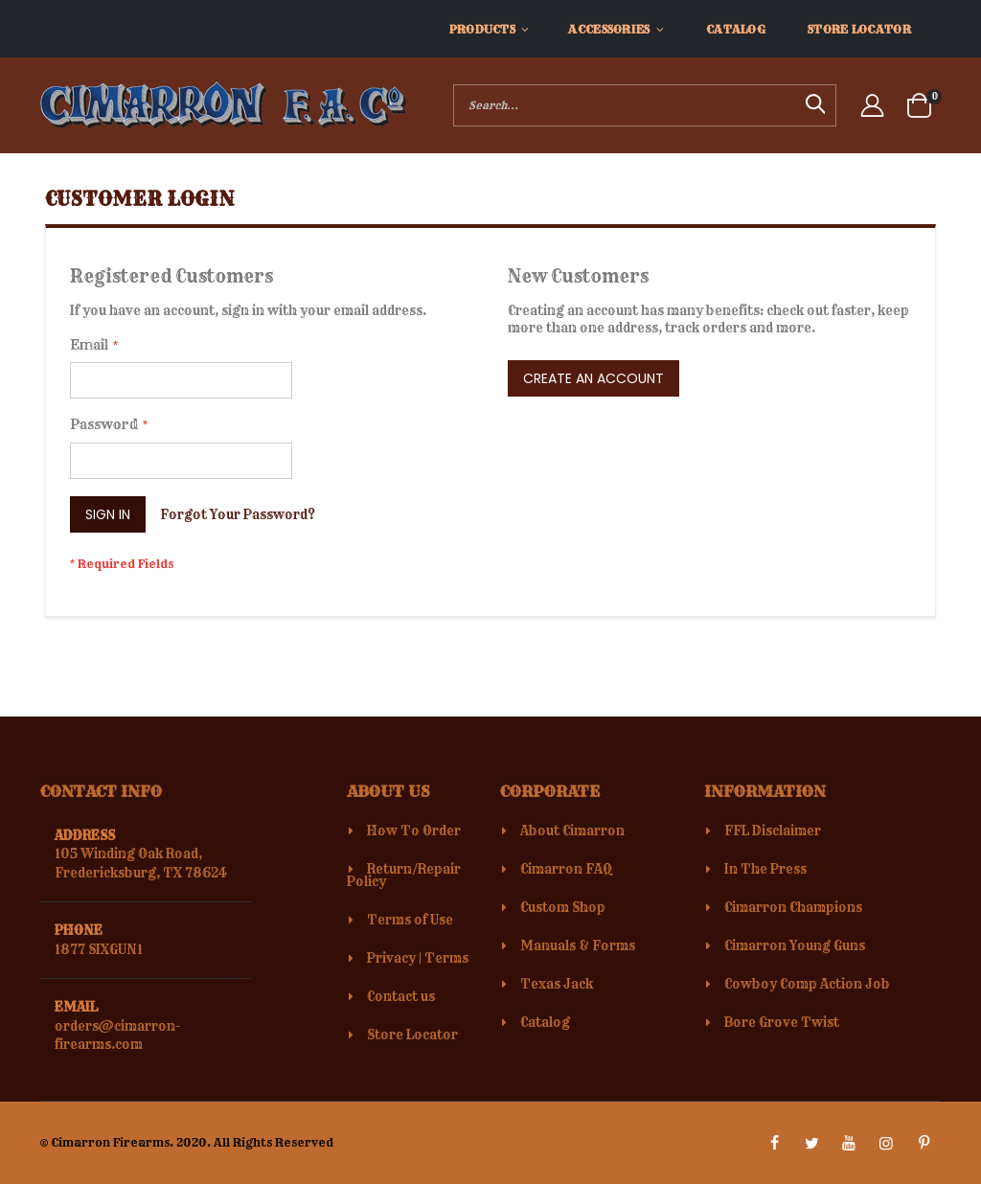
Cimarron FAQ (566, 869)
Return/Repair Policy (404, 875)
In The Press (765, 869)
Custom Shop (562, 907)
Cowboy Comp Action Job (807, 983)
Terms (446, 958)
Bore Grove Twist (781, 1022)
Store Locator (412, 1034)
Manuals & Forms (577, 945)
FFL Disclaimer (772, 830)
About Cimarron (572, 830)
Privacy (391, 958)
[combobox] (644, 105)
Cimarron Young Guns (794, 945)
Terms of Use (410, 919)
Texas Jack (556, 983)
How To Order (414, 830)
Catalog (545, 1022)
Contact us (401, 996)
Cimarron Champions (793, 907)
